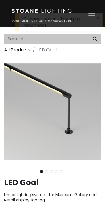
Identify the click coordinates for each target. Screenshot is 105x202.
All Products (17, 50)
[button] (11, 111)
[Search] (95, 39)
